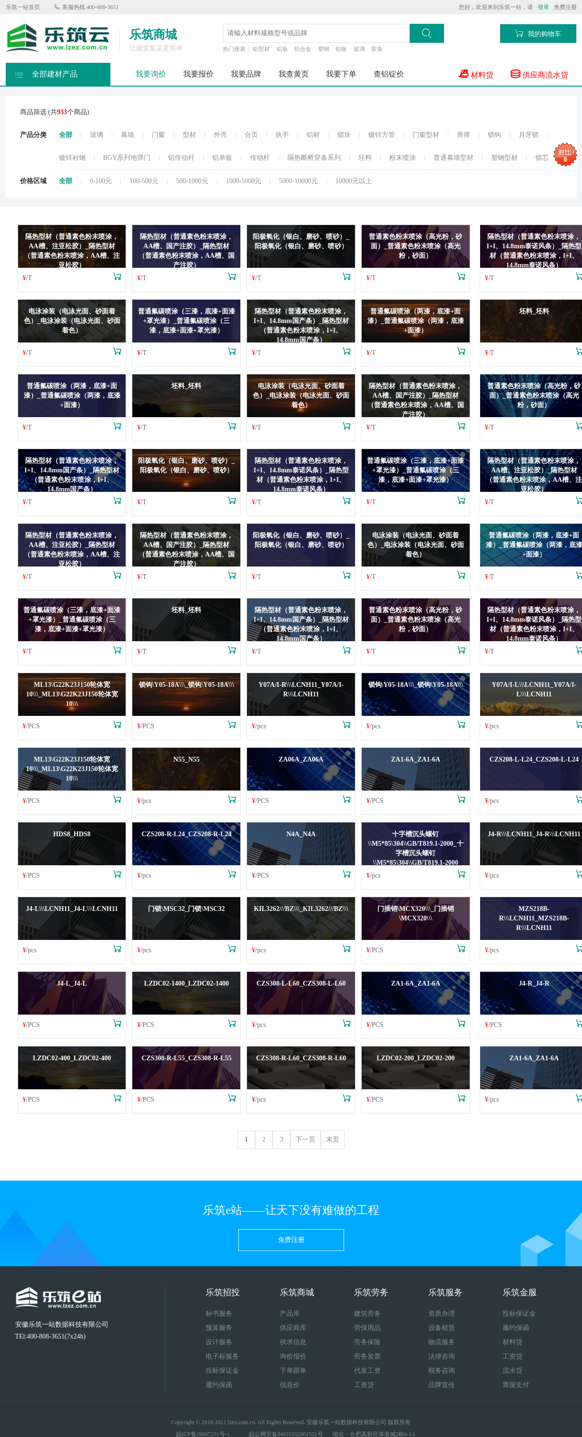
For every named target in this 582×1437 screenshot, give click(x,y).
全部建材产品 (46, 71)
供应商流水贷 (539, 74)
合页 (251, 135)
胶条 (377, 49)
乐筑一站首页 (23, 7)
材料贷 (476, 74)
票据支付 (516, 1384)
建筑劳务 (367, 1313)
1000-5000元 (244, 181)
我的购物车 (538, 33)
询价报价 (293, 1356)
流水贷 (513, 1370)
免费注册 (565, 7)
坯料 (365, 158)
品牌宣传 (441, 1384)
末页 (332, 1139)
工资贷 (364, 1384)
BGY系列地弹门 (127, 158)
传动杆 (260, 158)
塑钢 (323, 49)
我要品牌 (246, 74)
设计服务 (219, 1342)
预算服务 (219, 1327)
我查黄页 (293, 74)
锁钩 (494, 135)
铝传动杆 (181, 158)
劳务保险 (367, 1342)
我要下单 (341, 74)
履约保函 (219, 1384)
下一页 (306, 1139)
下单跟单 (293, 1370)
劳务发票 (367, 1356)
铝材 (313, 135)
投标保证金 (222, 1370)
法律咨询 (441, 1356)
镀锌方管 (381, 135)
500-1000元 (192, 181)
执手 (282, 135)
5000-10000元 (298, 181)
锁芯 (542, 158)
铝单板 (222, 158)
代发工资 (367, 1370)
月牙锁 (529, 135)
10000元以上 (353, 181)
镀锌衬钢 (72, 158)
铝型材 (261, 49)
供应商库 (293, 1327)
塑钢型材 (504, 158)
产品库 (290, 1313)
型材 (189, 135)
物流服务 (441, 1342)
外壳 (220, 135)
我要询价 (151, 74)
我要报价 (198, 74)
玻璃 (359, 49)
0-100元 (101, 181)
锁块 (344, 135)
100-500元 (143, 181)
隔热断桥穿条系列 (314, 158)
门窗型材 (426, 135)
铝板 (282, 49)
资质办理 (441, 1313)
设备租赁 (441, 1327)
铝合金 (302, 49)
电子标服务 (222, 1356)
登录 (543, 7)
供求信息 (293, 1342)
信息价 (290, 1384)
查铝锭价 (389, 74)
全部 (65, 135)
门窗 (158, 135)
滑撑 (463, 135)
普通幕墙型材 (453, 158)
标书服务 (219, 1313)
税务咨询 (441, 1370)
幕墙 (127, 135)
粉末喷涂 (402, 158)
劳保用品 (367, 1327)
